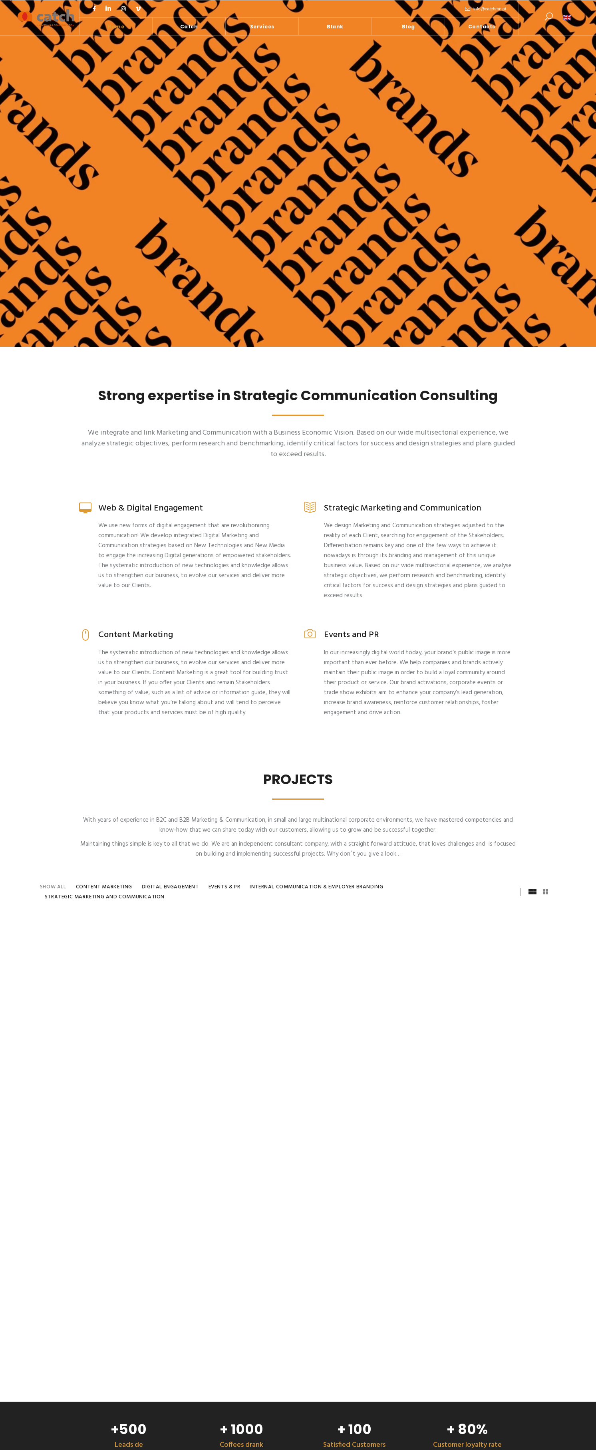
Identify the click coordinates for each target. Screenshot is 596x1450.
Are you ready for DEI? (202, 1361)
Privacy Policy (367, 1437)
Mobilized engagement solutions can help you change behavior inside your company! (221, 1286)
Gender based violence (202, 1343)
